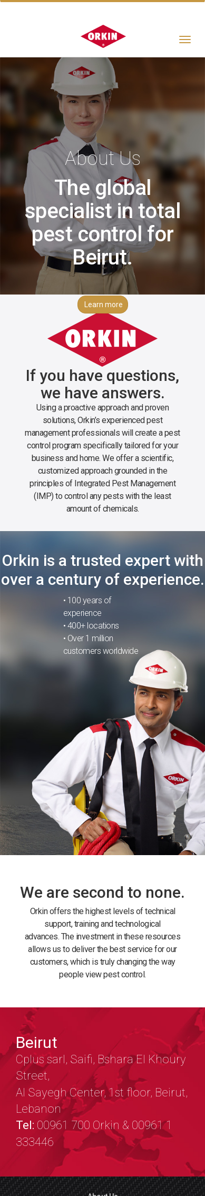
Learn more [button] (103, 304)
